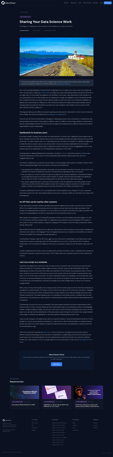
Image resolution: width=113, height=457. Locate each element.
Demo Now (108, 3)
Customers (75, 430)
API (32, 425)
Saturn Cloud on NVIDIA (58, 432)
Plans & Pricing (87, 3)
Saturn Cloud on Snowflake (59, 437)
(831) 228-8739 (6, 431)
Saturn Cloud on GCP (58, 442)
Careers (95, 423)
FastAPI (22, 220)
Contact (95, 427)
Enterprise (95, 3)
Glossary (75, 425)
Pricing (33, 430)
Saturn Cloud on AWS (58, 435)
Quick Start (35, 423)
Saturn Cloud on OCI (57, 444)
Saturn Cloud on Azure (58, 440)
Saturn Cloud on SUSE (58, 430)
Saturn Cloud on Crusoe (58, 427)
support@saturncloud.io (9, 430)
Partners (66, 3)
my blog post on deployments (57, 114)
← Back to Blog (24, 12)
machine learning (46, 93)
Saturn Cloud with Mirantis (59, 423)
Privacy (108, 453)
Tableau (84, 153)
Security (95, 425)
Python (63, 153)
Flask (86, 217)
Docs (80, 3)
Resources (73, 3)
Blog (74, 423)
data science (47, 332)
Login (100, 3)
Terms (103, 453)
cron (52, 321)
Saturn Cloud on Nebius (58, 425)
